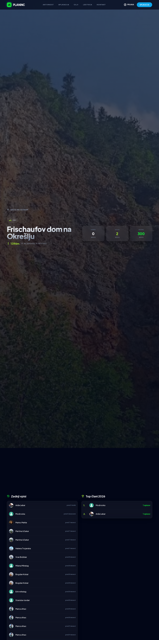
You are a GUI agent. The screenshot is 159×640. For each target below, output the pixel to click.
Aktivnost (48, 5)
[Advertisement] (79, 472)
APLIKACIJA (144, 5)
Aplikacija (63, 5)
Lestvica (87, 5)
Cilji (76, 5)
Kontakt (101, 5)
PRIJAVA (129, 4)
